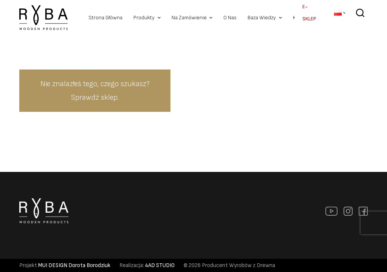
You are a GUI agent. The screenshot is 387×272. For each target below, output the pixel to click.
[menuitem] (339, 12)
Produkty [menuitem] (148, 17)
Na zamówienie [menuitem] (193, 17)
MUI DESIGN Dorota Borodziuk (74, 265)
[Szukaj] (360, 18)
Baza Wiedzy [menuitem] (266, 17)
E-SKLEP (309, 12)
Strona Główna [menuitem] (105, 17)
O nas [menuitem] (230, 17)
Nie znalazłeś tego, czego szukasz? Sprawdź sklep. (95, 90)
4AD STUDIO (160, 265)
